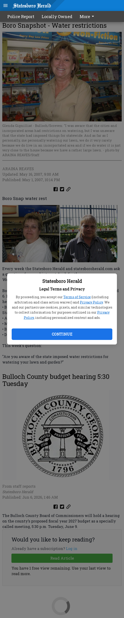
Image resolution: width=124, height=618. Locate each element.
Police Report (20, 16)
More (88, 16)
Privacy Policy (91, 302)
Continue (62, 334)
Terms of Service (77, 297)
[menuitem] (88, 16)
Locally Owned (57, 16)
